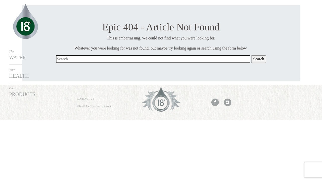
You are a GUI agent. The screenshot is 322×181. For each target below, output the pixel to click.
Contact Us (85, 98)
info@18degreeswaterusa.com (94, 105)
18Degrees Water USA (25, 21)
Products (25, 91)
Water (25, 54)
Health (25, 73)
